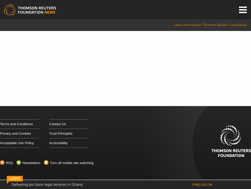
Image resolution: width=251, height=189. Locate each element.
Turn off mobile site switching (72, 163)
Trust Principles (60, 133)
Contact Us (57, 124)
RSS (9, 163)
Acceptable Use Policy (17, 143)
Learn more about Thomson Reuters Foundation (210, 25)
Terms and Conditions (16, 124)
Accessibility (58, 143)
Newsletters (31, 163)
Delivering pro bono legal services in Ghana (47, 184)
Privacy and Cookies (15, 133)
